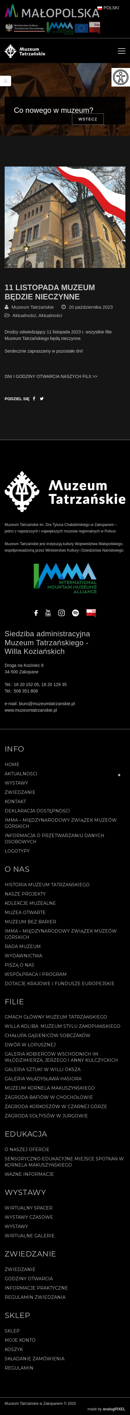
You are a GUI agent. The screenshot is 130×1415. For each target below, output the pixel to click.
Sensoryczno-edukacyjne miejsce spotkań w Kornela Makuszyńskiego (64, 1162)
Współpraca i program (36, 974)
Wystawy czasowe (29, 1217)
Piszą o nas (19, 965)
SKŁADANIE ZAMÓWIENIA (35, 1359)
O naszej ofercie (27, 1149)
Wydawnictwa (23, 956)
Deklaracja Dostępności (37, 811)
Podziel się (17, 398)
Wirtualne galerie (30, 1236)
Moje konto (20, 1340)
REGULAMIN (19, 1368)
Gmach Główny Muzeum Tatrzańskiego (56, 1017)
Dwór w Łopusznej (30, 1045)
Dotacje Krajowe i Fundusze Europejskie (60, 983)
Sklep (12, 1331)
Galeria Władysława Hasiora (43, 1079)
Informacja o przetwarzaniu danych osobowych (54, 839)
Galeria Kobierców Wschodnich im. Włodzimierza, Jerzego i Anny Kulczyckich (61, 1057)
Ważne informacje (29, 1174)
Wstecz (87, 119)
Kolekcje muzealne (30, 903)
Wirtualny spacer (28, 1208)
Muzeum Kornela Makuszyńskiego (50, 1088)
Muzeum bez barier (30, 922)
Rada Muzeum (23, 946)
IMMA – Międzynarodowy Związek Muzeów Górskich (61, 823)
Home (12, 764)
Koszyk (14, 1349)
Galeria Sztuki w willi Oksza (43, 1069)
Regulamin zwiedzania (35, 1297)
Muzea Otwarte (25, 912)
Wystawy (16, 783)
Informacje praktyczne (36, 1288)
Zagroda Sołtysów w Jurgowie (46, 1116)
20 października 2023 (91, 307)
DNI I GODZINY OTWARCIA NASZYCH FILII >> (51, 376)
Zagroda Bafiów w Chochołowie (49, 1097)
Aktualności (24, 315)
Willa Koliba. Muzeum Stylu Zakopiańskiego (62, 1026)
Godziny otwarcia (29, 1279)
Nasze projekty (25, 894)
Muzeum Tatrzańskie (32, 307)
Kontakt (15, 801)
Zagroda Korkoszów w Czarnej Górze (56, 1106)
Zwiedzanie (20, 792)
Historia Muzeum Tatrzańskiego (47, 885)
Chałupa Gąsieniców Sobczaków (47, 1035)
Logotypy (17, 851)
